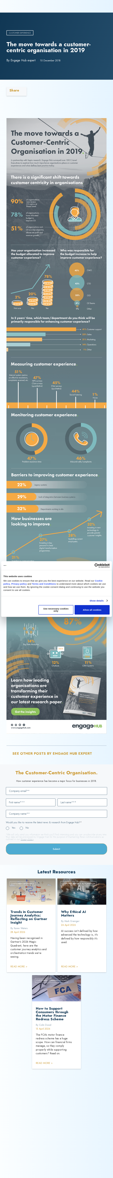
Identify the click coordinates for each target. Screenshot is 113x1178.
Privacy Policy (27, 839)
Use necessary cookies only (55, 609)
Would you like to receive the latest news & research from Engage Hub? (44, 822)
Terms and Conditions (44, 584)
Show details (97, 601)
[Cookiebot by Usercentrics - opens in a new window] (97, 565)
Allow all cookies (92, 610)
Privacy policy (19, 584)
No (27, 827)
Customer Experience (20, 32)
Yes (13, 827)
